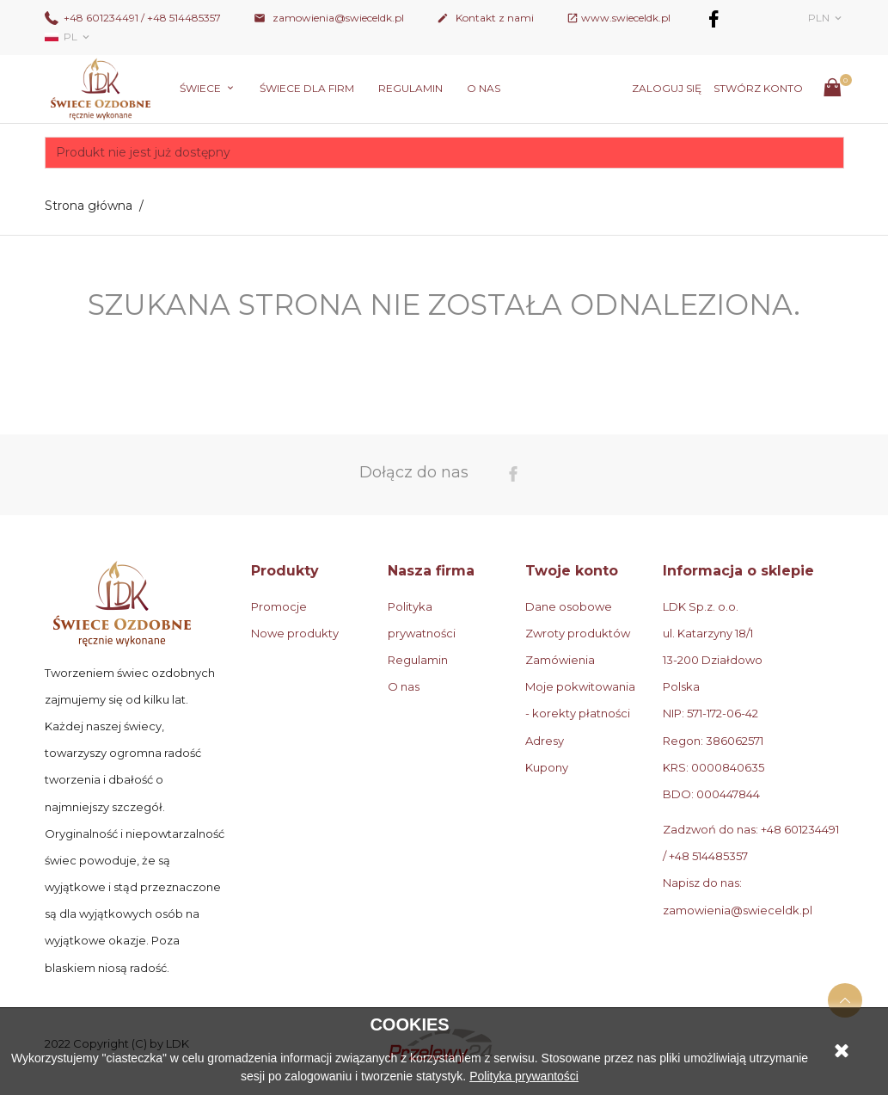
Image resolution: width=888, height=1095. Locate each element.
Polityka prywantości (524, 1076)
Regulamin (410, 88)
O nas (483, 88)
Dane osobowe (568, 606)
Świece (202, 88)
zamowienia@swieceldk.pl (329, 17)
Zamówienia (560, 660)
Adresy (544, 740)
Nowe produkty (295, 633)
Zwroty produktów (577, 633)
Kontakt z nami (485, 17)
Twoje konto (571, 571)
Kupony (546, 767)
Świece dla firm (307, 88)
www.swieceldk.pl (626, 17)
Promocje (279, 606)
